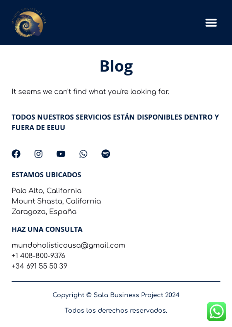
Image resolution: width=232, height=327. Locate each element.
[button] (211, 22)
